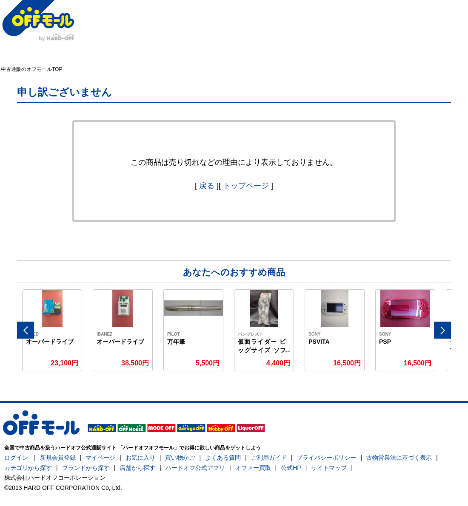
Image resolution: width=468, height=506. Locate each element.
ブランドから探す (86, 467)
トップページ (246, 185)
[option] (52, 330)
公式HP (291, 467)
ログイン (16, 457)
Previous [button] (25, 330)
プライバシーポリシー (326, 457)
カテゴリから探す (28, 467)
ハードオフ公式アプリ (195, 467)
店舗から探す (137, 467)
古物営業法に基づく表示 (399, 457)
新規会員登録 (58, 457)
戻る (206, 185)
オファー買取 (253, 467)
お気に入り (140, 457)
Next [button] (442, 330)
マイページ (100, 457)
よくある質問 (223, 457)
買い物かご (180, 457)
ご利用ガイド (269, 457)
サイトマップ (329, 467)
